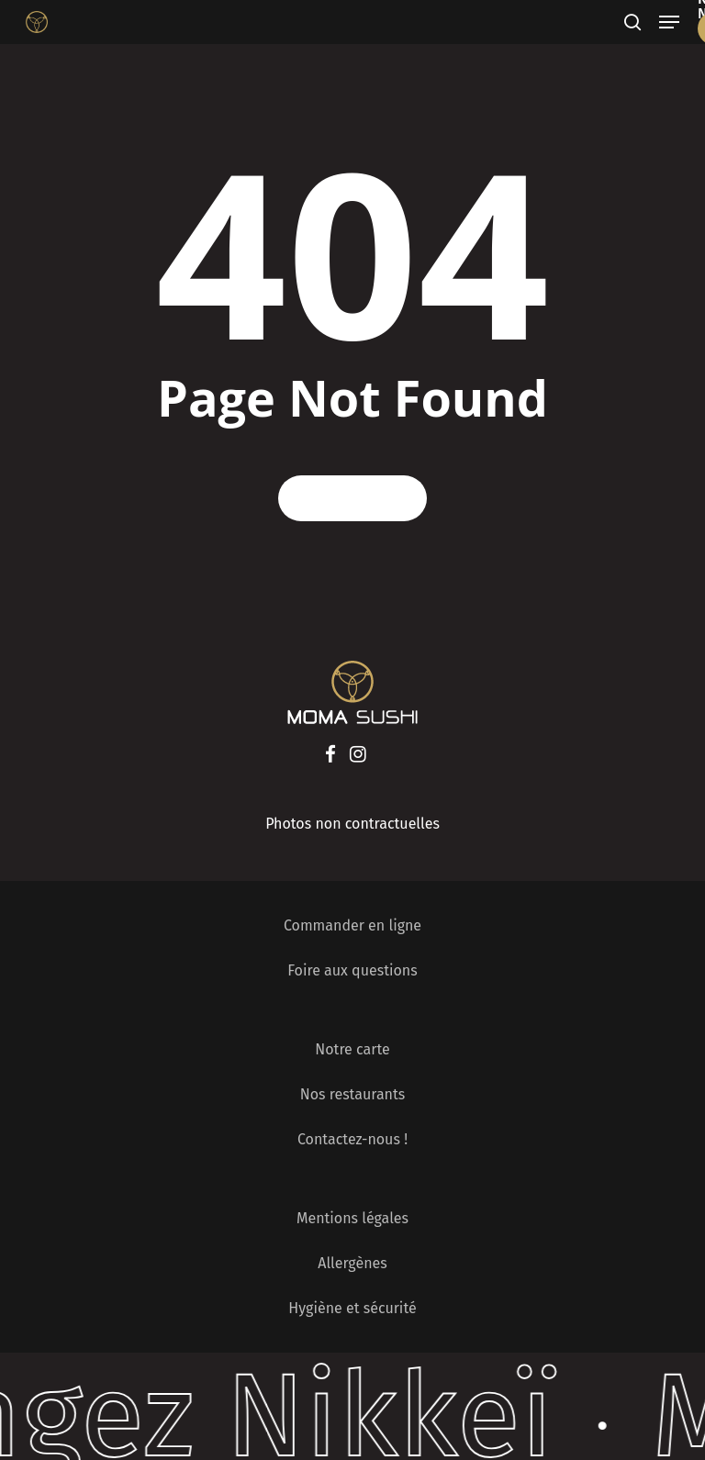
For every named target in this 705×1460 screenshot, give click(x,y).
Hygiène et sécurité (352, 1308)
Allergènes (352, 1263)
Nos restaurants (353, 1094)
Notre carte (352, 1049)
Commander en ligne (352, 925)
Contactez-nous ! (352, 1139)
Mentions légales (352, 1218)
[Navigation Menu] (669, 22)
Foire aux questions (352, 970)
